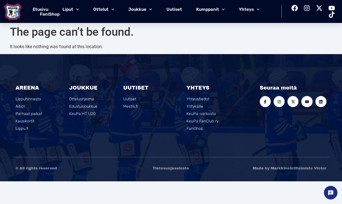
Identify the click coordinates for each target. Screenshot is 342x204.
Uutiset (174, 9)
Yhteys (249, 9)
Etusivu (40, 9)
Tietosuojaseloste (171, 168)
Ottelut (103, 9)
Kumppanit (210, 9)
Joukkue (140, 9)
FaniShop (50, 14)
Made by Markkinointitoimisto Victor (289, 168)
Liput (70, 9)
